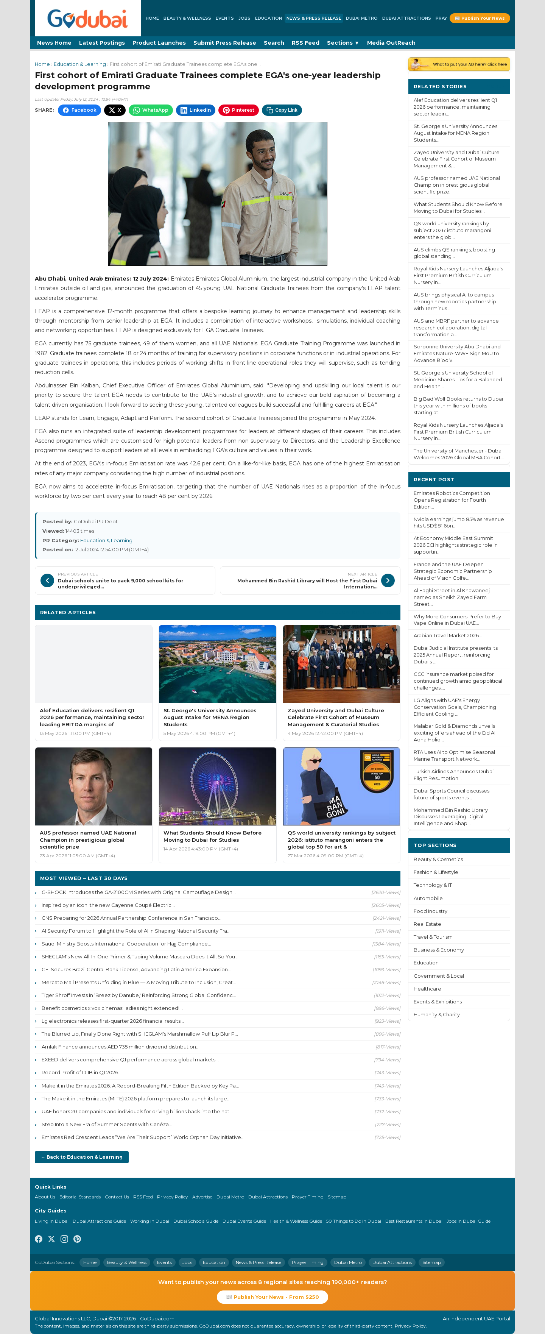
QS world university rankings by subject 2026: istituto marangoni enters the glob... (452, 230)
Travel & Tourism (433, 937)
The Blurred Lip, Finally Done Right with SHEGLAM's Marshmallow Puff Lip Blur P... (140, 1034)
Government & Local (439, 976)
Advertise (202, 1197)
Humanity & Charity (437, 1014)
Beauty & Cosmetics (438, 859)
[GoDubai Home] (88, 18)
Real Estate (427, 924)
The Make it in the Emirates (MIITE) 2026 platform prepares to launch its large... (136, 1098)
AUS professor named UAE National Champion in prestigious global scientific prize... (457, 185)
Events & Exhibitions (438, 1002)
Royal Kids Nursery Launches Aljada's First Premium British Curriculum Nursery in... (458, 275)
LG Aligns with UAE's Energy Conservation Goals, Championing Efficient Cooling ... (455, 707)
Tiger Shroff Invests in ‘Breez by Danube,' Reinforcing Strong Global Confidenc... (139, 995)
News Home (54, 42)
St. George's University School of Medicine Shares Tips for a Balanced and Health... (458, 379)
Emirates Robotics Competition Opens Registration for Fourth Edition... (452, 500)
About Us (45, 1197)
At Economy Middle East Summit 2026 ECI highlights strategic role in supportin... (456, 545)
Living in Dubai (52, 1221)
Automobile (428, 898)
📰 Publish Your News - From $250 (272, 1297)
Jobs (244, 18)
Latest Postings (102, 42)
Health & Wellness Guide (296, 1221)
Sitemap (337, 1197)
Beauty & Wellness (187, 18)
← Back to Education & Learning (82, 1157)
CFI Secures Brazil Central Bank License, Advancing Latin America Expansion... (136, 969)
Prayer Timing (308, 1197)
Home (152, 18)
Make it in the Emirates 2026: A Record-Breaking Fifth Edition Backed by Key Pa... (140, 1086)
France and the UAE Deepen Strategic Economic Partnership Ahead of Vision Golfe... (453, 571)
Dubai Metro (362, 18)
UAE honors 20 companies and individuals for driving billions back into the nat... (137, 1111)
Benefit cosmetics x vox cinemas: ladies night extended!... (112, 1008)
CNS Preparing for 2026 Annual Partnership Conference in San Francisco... (131, 918)
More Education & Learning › (355, 612)
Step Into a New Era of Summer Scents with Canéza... (107, 1124)
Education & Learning (80, 64)
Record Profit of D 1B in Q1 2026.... (82, 1072)
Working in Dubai (149, 1221)
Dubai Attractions (406, 18)
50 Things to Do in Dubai (353, 1221)
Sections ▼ (343, 42)
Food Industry (430, 911)
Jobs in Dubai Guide (468, 1221)
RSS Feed (305, 42)
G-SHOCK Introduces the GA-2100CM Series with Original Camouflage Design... (139, 892)
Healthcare (427, 989)
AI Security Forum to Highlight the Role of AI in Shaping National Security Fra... (136, 931)
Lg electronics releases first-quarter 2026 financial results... (113, 1021)
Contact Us (117, 1197)
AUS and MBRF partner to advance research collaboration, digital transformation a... (456, 327)
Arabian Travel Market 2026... (448, 635)
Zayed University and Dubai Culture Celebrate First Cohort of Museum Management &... (457, 159)
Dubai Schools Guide (195, 1221)
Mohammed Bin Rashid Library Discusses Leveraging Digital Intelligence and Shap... (451, 817)
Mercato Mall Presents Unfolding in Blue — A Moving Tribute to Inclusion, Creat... (139, 982)
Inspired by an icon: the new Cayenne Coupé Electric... (108, 905)
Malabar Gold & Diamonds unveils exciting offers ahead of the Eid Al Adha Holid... (454, 733)
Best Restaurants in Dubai (413, 1221)
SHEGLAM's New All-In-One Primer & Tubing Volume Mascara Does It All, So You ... (141, 956)
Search (274, 42)
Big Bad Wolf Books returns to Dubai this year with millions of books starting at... (458, 405)
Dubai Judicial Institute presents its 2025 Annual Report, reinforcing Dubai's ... (456, 655)
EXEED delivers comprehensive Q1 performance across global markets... (130, 1059)
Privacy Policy (172, 1197)
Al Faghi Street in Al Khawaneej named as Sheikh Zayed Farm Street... (452, 597)
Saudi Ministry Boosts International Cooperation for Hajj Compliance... (126, 944)
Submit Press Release (224, 42)
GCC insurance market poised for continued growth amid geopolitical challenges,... (458, 681)
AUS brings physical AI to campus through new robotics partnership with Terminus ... (455, 301)
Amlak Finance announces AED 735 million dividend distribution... (120, 1047)
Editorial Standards (80, 1197)
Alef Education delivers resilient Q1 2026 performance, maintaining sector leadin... (455, 107)
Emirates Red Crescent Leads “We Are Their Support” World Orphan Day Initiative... (143, 1137)
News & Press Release (314, 18)
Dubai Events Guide (244, 1221)
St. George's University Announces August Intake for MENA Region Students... (455, 133)
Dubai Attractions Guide (99, 1221)
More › (495, 86)
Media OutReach (391, 42)
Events (225, 18)
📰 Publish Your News (480, 18)
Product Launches (159, 42)
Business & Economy (439, 950)
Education (268, 18)
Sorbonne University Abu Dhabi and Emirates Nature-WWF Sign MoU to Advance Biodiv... (457, 353)
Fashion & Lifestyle (436, 872)
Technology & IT (433, 885)
